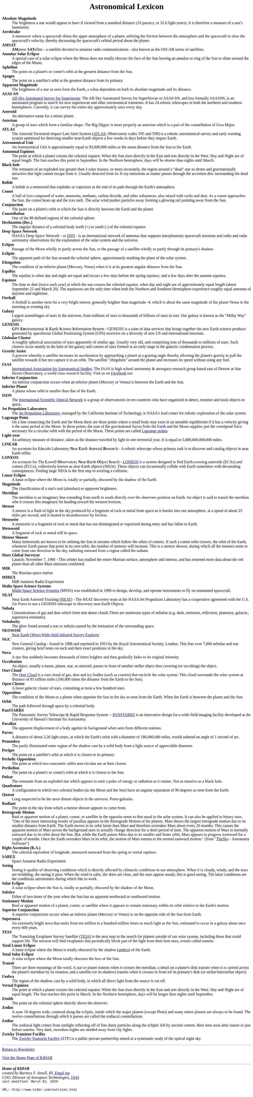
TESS (85, 936)
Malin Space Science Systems (35, 590)
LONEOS (130, 462)
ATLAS (99, 134)
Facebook (118, 373)
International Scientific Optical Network (51, 400)
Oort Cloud (28, 675)
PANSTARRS (124, 715)
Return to (18, 1049)
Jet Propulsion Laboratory (39, 413)
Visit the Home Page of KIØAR (27, 1058)
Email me (62, 1073)
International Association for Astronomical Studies (52, 369)
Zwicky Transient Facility (39, 1038)
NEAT (66, 599)
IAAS (75, 1077)
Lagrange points (155, 431)
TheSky (222, 839)
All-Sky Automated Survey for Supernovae (46, 98)
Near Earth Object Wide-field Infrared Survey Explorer (55, 635)
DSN (71, 236)
